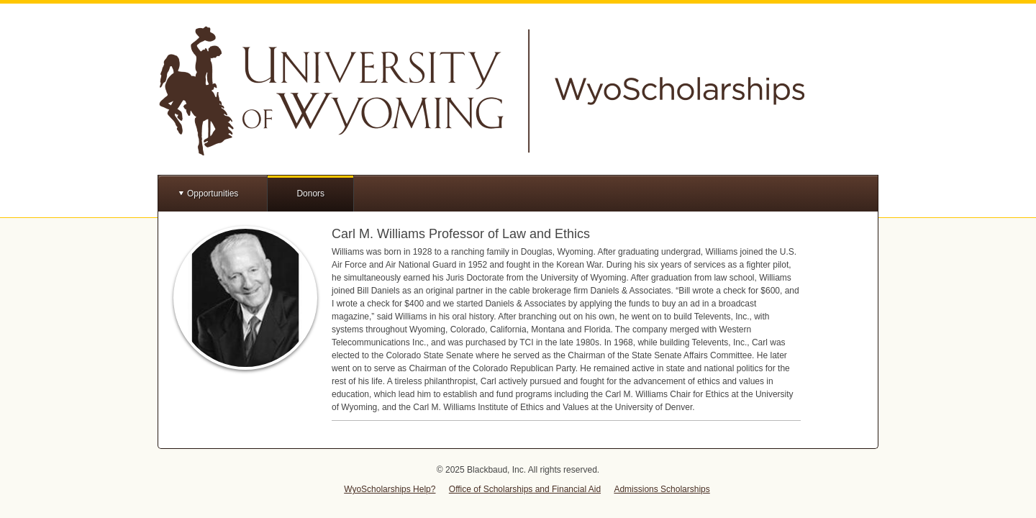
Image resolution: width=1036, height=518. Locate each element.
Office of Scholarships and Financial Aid (525, 489)
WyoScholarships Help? (389, 489)
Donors (310, 193)
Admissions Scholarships (661, 489)
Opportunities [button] (212, 193)
